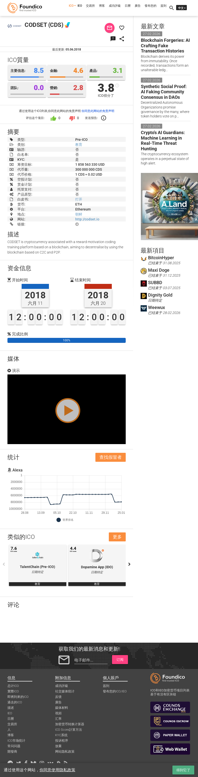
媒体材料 (61, 708)
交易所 (90, 5)
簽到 (163, 5)
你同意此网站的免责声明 (97, 111)
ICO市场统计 (16, 740)
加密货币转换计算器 (69, 724)
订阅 (120, 660)
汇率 (58, 719)
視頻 (58, 713)
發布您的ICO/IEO (115, 691)
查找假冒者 (110, 457)
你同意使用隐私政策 (57, 770)
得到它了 (183, 770)
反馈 (58, 697)
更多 (117, 536)
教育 (78, 145)
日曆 (128, 5)
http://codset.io (87, 219)
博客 (102, 5)
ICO (71, 5)
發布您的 (151, 5)
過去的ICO (14, 702)
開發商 (12, 751)
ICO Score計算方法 (68, 729)
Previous (3, 564)
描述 (10, 708)
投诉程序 (61, 740)
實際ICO (13, 691)
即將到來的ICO (18, 697)
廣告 (138, 5)
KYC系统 (61, 735)
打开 (78, 199)
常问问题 (13, 746)
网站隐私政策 (65, 751)
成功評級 (115, 5)
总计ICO (13, 686)
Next (129, 564)
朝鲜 (78, 214)
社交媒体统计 (65, 691)
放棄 (58, 746)
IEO (80, 5)
